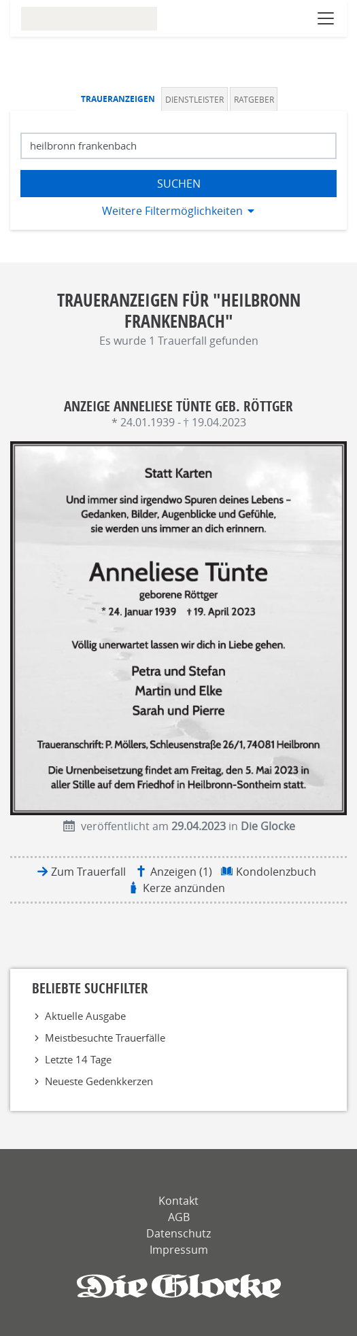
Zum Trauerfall (88, 871)
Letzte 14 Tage (78, 1059)
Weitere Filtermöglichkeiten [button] (172, 210)
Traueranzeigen (118, 99)
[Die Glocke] (179, 1286)
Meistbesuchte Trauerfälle (105, 1037)
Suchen (179, 183)
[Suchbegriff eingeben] (178, 146)
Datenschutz (178, 1233)
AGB (179, 1217)
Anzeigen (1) (181, 871)
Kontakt (178, 1200)
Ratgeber (254, 99)
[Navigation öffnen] (326, 18)
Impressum (179, 1249)
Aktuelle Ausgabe (85, 1016)
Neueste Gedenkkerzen (99, 1081)
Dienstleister (194, 99)
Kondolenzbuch (276, 871)
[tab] (120, 99)
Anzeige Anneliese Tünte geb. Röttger (178, 405)
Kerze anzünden (184, 887)
